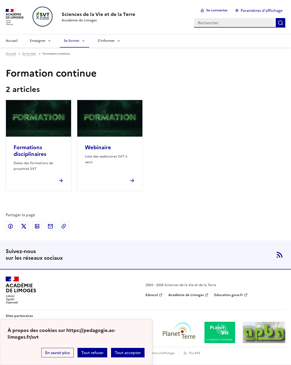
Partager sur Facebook (10, 226)
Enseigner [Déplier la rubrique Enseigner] (38, 40)
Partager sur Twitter (24, 226)
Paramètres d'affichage (158, 353)
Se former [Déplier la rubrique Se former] (72, 40)
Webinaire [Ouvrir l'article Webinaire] (98, 147)
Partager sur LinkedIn (37, 226)
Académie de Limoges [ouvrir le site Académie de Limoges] (186, 295)
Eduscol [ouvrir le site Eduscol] (152, 295)
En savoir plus (57, 352)
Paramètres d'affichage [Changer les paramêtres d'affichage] (261, 10)
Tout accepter (128, 352)
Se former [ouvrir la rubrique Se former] (29, 54)
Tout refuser (92, 352)
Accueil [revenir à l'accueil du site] (12, 40)
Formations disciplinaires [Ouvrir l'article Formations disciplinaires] (30, 151)
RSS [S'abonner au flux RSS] (279, 254)
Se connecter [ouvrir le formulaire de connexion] (217, 10)
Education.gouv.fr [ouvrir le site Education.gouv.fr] (228, 295)
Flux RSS (194, 353)
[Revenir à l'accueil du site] (21, 290)
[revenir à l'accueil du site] (98, 14)
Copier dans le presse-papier (63, 226)
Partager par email (50, 226)
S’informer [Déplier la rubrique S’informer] (106, 40)
